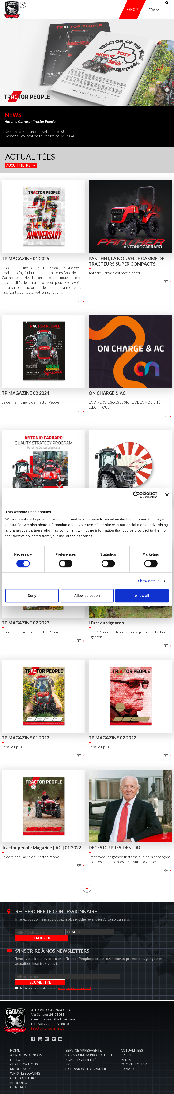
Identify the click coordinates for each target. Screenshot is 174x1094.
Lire (79, 301)
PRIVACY (128, 1057)
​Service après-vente (83, 1039)
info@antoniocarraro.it (47, 1017)
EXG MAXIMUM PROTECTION (88, 1043)
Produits (18, 1071)
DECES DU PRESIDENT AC (115, 847)
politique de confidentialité (74, 976)
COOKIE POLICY (134, 1052)
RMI (68, 1052)
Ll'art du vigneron (106, 622)
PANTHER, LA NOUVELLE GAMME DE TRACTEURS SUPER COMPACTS (126, 261)
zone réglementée (81, 1048)
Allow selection (87, 596)
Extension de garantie (86, 1057)
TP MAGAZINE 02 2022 (112, 737)
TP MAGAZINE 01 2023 (25, 737)
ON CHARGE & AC (107, 393)
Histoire (18, 1048)
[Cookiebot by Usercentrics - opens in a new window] (136, 494)
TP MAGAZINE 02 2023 (25, 622)
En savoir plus (12, 747)
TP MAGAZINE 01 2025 (25, 258)
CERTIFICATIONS (24, 1052)
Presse (126, 1043)
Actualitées (132, 1039)
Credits (164, 1084)
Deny (32, 596)
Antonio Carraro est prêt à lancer (114, 273)
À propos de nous (26, 1043)
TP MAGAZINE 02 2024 (25, 393)
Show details (149, 581)
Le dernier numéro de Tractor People (30, 402)
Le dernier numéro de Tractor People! (31, 632)
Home (15, 1039)
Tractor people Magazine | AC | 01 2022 (41, 847)
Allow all (142, 596)
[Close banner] (167, 494)
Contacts (19, 1075)
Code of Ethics (23, 1066)
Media (126, 1048)
